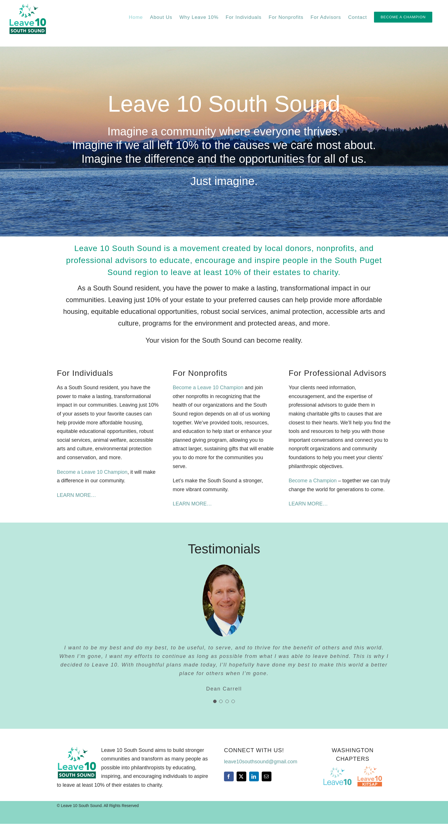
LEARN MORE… (76, 495)
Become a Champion (313, 480)
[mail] (266, 776)
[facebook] (229, 776)
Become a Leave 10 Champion (92, 472)
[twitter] (241, 776)
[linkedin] (254, 776)
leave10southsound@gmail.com (260, 761)
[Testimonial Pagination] (215, 701)
